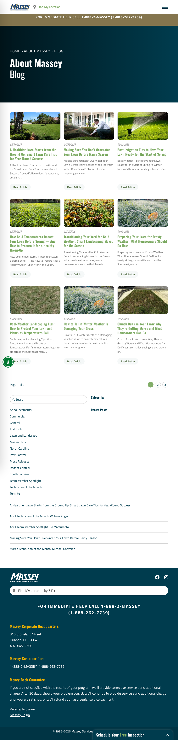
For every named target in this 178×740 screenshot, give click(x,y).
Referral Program (22, 709)
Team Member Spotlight (25, 480)
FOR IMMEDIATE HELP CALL (89, 17)
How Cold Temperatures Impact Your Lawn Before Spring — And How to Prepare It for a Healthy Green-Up (33, 243)
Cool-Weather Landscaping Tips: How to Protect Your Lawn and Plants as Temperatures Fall (32, 328)
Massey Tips (18, 442)
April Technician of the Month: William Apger (39, 516)
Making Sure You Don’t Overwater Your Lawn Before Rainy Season (87, 152)
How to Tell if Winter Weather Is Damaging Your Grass (86, 326)
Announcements (20, 409)
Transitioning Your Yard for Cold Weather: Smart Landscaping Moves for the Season (88, 241)
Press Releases (19, 461)
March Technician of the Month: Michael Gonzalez (42, 548)
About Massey (37, 51)
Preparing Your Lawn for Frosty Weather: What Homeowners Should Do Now (142, 241)
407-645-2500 (21, 645)
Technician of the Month (26, 487)
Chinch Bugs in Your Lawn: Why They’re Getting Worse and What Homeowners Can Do (139, 328)
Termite (15, 493)
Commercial (17, 416)
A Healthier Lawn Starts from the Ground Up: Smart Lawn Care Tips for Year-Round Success (33, 154)
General (15, 422)
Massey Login (20, 715)
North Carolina (19, 448)
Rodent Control (20, 467)
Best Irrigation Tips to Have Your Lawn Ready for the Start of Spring (141, 152)
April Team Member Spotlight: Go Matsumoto (39, 527)
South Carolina (19, 474)
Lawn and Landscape (23, 435)
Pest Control (18, 454)
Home (15, 51)
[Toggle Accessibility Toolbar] (8, 362)
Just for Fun (17, 429)
